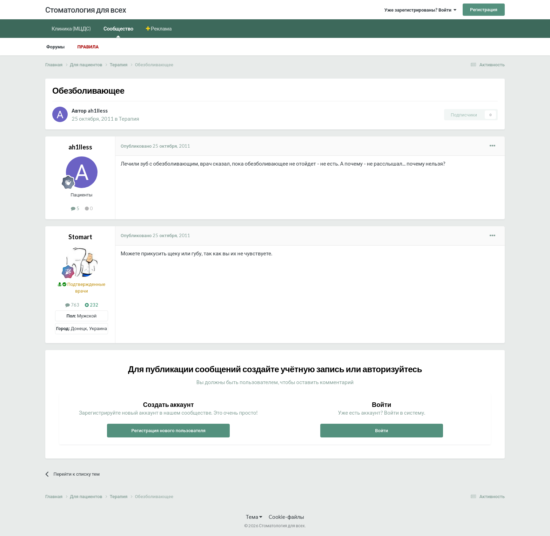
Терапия (129, 118)
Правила (88, 46)
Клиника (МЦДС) (71, 28)
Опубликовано (155, 146)
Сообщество (118, 31)
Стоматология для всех (85, 9)
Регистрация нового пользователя (168, 430)
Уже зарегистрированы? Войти (420, 10)
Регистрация (483, 9)
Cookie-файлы (286, 517)
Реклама (161, 28)
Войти (381, 430)
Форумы (55, 46)
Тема (254, 517)
